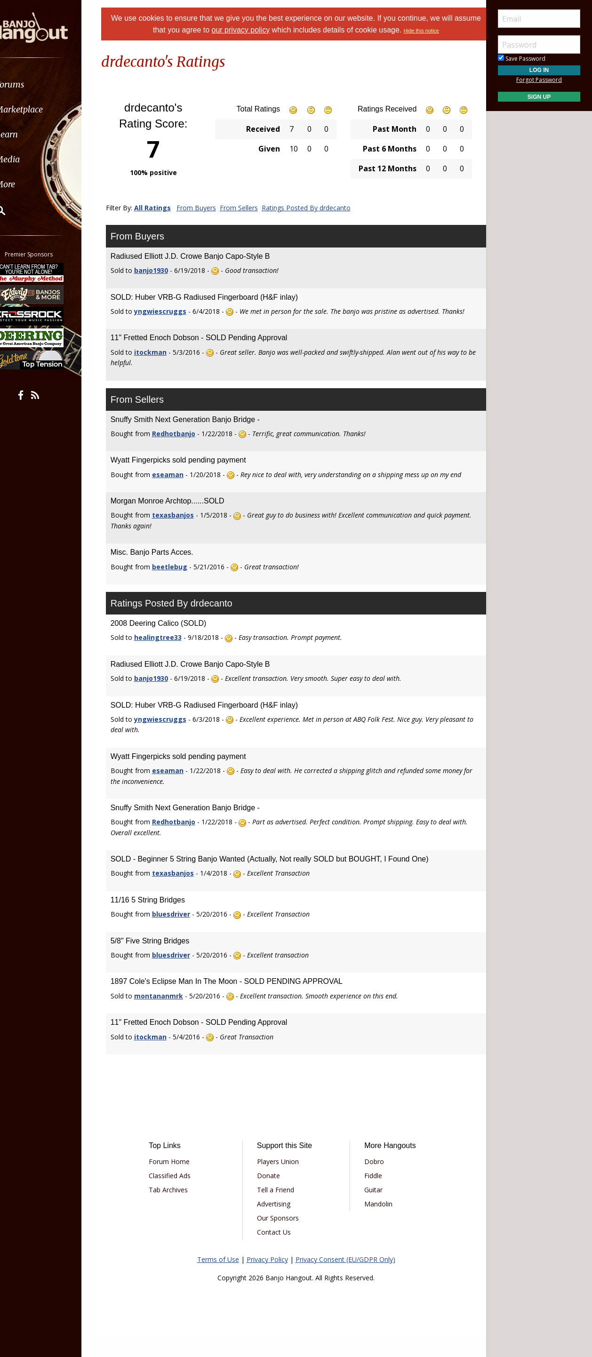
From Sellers (251, 207)
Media (32, 159)
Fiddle (370, 1196)
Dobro (371, 1182)
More (30, 184)
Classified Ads (179, 1196)
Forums (34, 84)
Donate (271, 1196)
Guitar (370, 1210)
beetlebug (181, 587)
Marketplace (43, 109)
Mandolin (375, 1225)
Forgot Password (539, 80)
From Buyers (208, 207)
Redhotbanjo (185, 443)
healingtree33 (169, 658)
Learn (31, 134)
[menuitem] (53, 84)
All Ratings (164, 207)
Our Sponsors (281, 1239)
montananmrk (170, 1017)
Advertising (277, 1225)
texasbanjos (185, 536)
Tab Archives (178, 1210)
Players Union (281, 1182)
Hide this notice (435, 30)
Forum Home (179, 1182)
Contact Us (277, 1253)
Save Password (521, 59)
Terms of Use (218, 1280)
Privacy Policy (267, 1280)
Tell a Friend (278, 1210)
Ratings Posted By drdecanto (317, 207)
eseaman (179, 484)
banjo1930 (163, 270)
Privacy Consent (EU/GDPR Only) (345, 1280)
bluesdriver (183, 935)
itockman (162, 362)
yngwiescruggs (172, 311)
